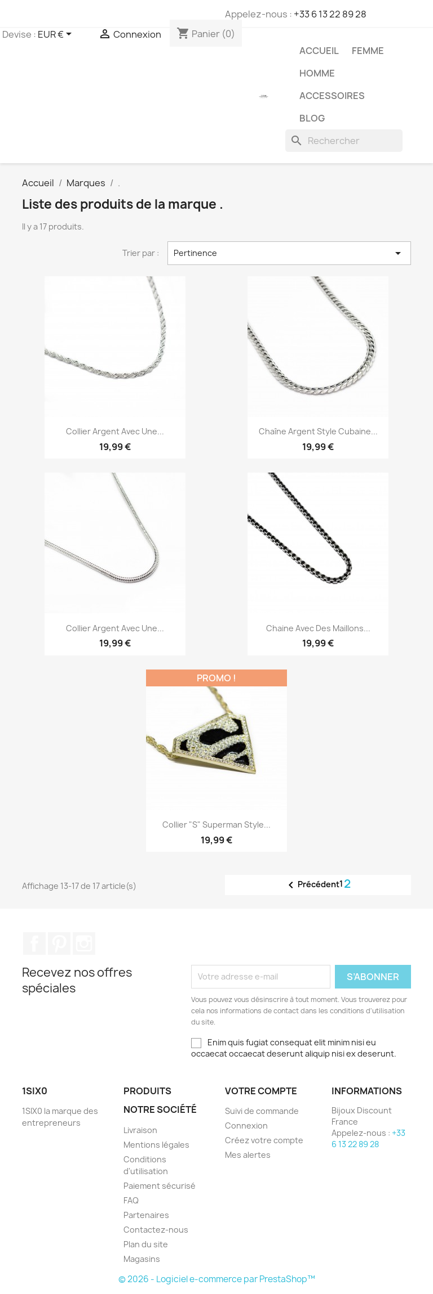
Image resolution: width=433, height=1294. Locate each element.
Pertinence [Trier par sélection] (289, 253)
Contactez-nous (155, 1229)
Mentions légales (156, 1144)
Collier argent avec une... (115, 431)
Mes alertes (248, 1154)
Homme (317, 73)
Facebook (34, 943)
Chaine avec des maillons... (318, 628)
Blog (312, 118)
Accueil (319, 50)
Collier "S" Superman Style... (216, 824)
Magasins (141, 1258)
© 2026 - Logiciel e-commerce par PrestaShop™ (216, 1279)
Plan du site (145, 1244)
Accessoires (332, 95)
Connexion (246, 1125)
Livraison (140, 1130)
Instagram (84, 943)
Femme (368, 50)
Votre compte (261, 1091)
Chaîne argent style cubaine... (318, 431)
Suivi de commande (262, 1111)
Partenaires (146, 1215)
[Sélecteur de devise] (57, 35)
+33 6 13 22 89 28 (330, 14)
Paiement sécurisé (159, 1185)
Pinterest (59, 943)
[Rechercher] (344, 140)
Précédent (311, 885)
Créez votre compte (264, 1140)
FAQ (131, 1200)
